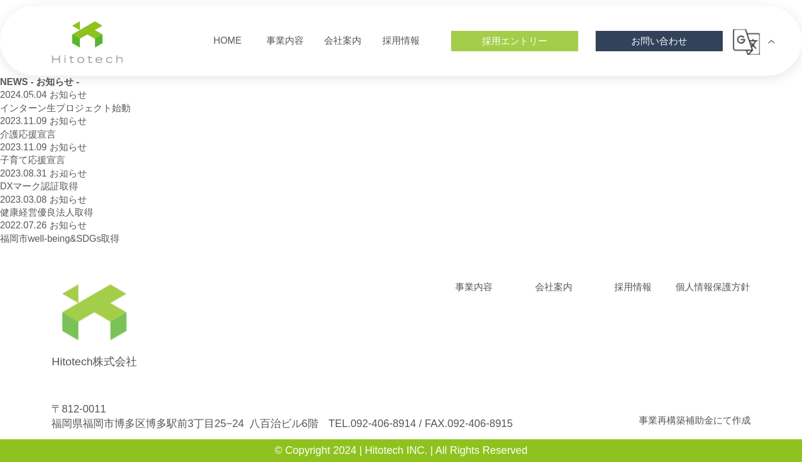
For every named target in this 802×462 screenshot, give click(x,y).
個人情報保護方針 (713, 287)
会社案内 (553, 287)
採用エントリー (514, 41)
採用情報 (633, 287)
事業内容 (474, 287)
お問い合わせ (659, 41)
